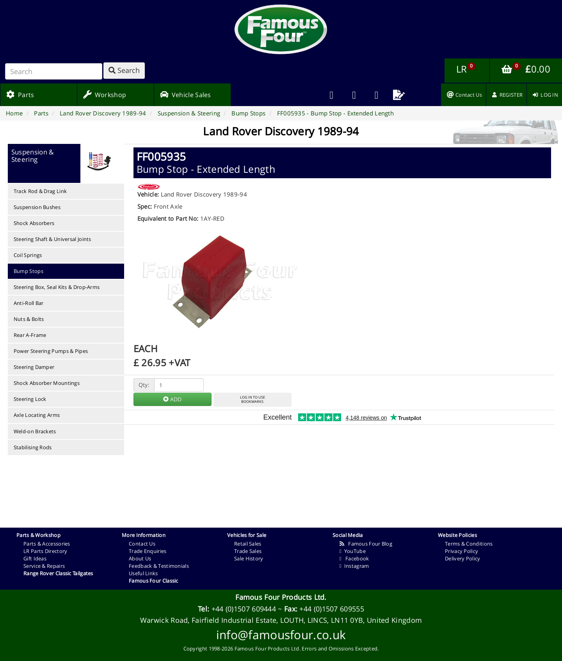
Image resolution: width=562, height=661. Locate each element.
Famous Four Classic (153, 580)
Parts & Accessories (46, 543)
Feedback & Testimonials (159, 565)
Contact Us (142, 543)
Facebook (354, 558)
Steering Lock (30, 398)
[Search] (53, 71)
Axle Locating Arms (37, 414)
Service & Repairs (44, 565)
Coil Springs (28, 255)
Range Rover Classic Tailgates (58, 573)
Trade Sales (247, 551)
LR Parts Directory (45, 551)
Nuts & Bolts (29, 319)
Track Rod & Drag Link (40, 191)
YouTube (353, 551)
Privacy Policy (461, 551)
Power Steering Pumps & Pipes (51, 350)
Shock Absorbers (34, 223)
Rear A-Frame (30, 334)
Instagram (354, 565)
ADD (172, 399)
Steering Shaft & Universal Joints (52, 239)
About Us (140, 558)
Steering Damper (34, 366)
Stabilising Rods (33, 447)
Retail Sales (247, 543)
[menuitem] (354, 94)
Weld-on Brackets (35, 431)
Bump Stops (28, 271)
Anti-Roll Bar (29, 303)
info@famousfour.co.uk (281, 635)
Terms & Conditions (469, 543)
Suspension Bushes (37, 207)
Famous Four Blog (366, 543)
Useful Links (143, 573)
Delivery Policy (462, 558)
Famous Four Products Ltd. (281, 597)
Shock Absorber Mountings (47, 382)
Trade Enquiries (148, 551)
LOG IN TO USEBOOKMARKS (252, 399)
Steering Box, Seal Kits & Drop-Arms (57, 287)
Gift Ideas (34, 558)
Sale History (248, 558)
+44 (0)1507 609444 (244, 608)
